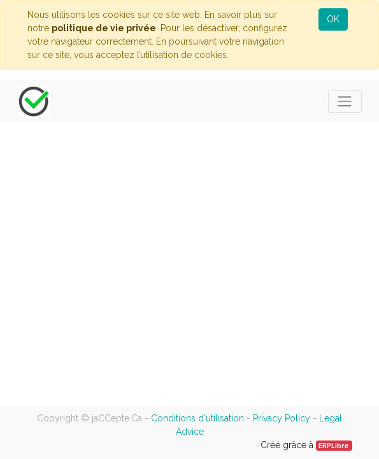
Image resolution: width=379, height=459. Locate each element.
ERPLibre (333, 445)
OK (333, 19)
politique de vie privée (104, 28)
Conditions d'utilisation (197, 418)
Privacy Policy (281, 418)
